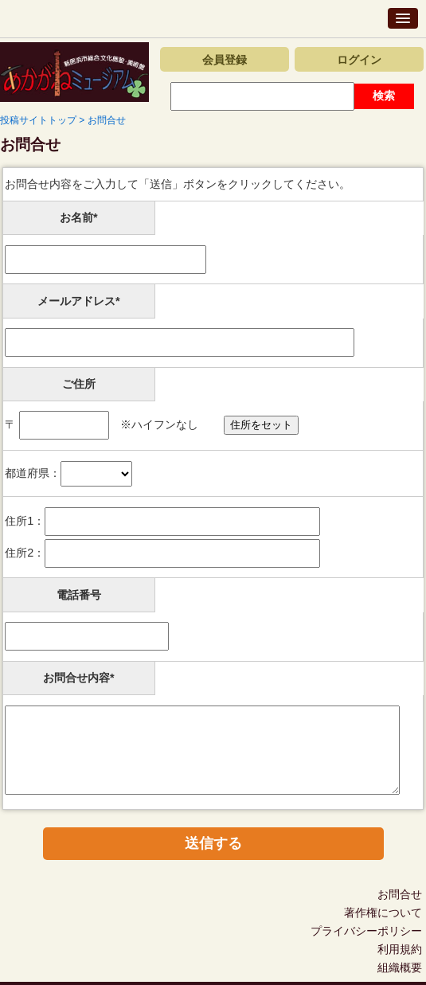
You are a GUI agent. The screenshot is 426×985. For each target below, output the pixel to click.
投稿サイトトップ (38, 120)
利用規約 (399, 950)
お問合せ (399, 895)
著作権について (383, 914)
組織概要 (399, 969)
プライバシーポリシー (366, 932)
